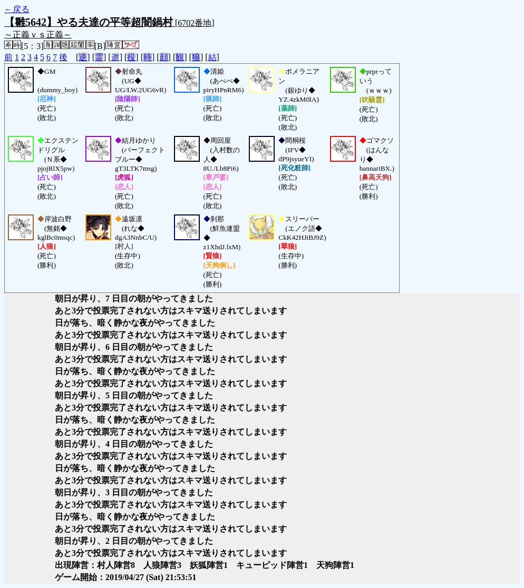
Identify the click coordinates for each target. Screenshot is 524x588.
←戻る (17, 9)
